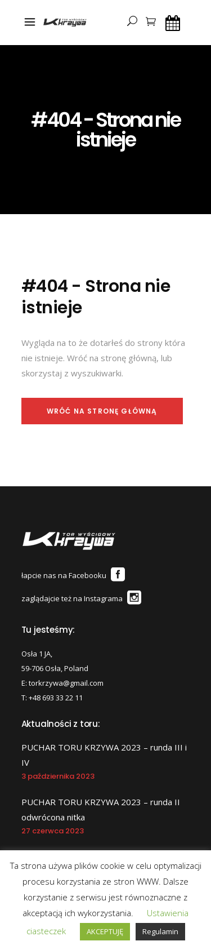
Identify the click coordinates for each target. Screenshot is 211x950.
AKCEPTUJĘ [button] (105, 931)
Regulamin (160, 931)
